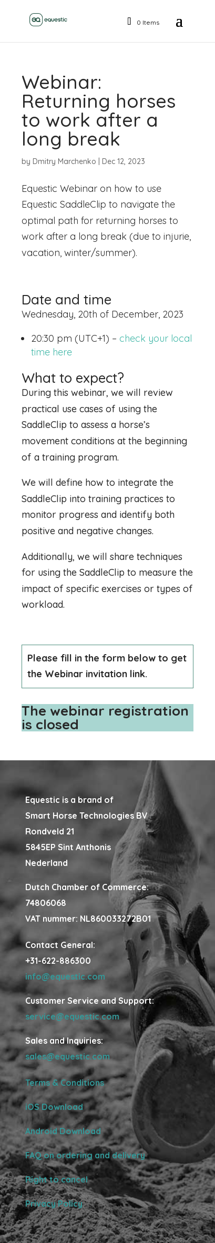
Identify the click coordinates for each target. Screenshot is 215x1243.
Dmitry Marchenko (64, 161)
